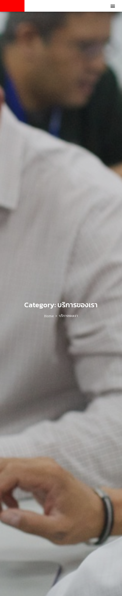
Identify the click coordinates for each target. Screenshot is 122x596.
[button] (112, 5)
